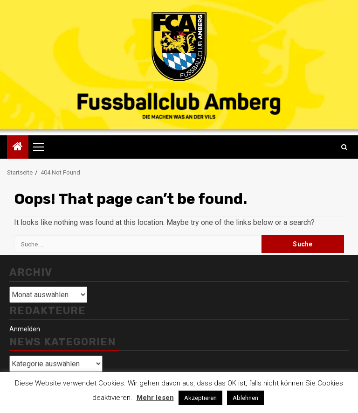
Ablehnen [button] (245, 397)
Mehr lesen (155, 397)
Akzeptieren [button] (200, 397)
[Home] (18, 147)
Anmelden (24, 329)
